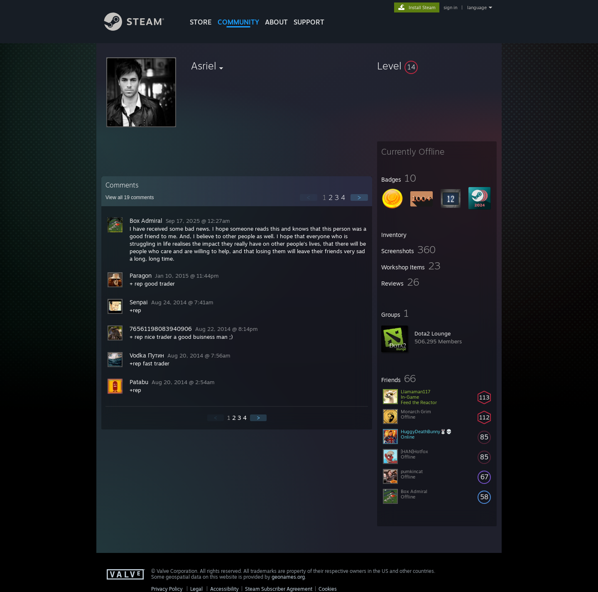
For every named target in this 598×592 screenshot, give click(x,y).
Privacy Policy (167, 589)
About (276, 22)
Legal (196, 589)
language (477, 7)
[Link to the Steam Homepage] (140, 28)
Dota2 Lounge (432, 333)
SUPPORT (309, 22)
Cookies (328, 589)
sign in (450, 7)
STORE (201, 22)
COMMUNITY (238, 22)
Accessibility (224, 589)
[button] (437, 65)
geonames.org (288, 577)
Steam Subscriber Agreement (278, 589)
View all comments (129, 197)
